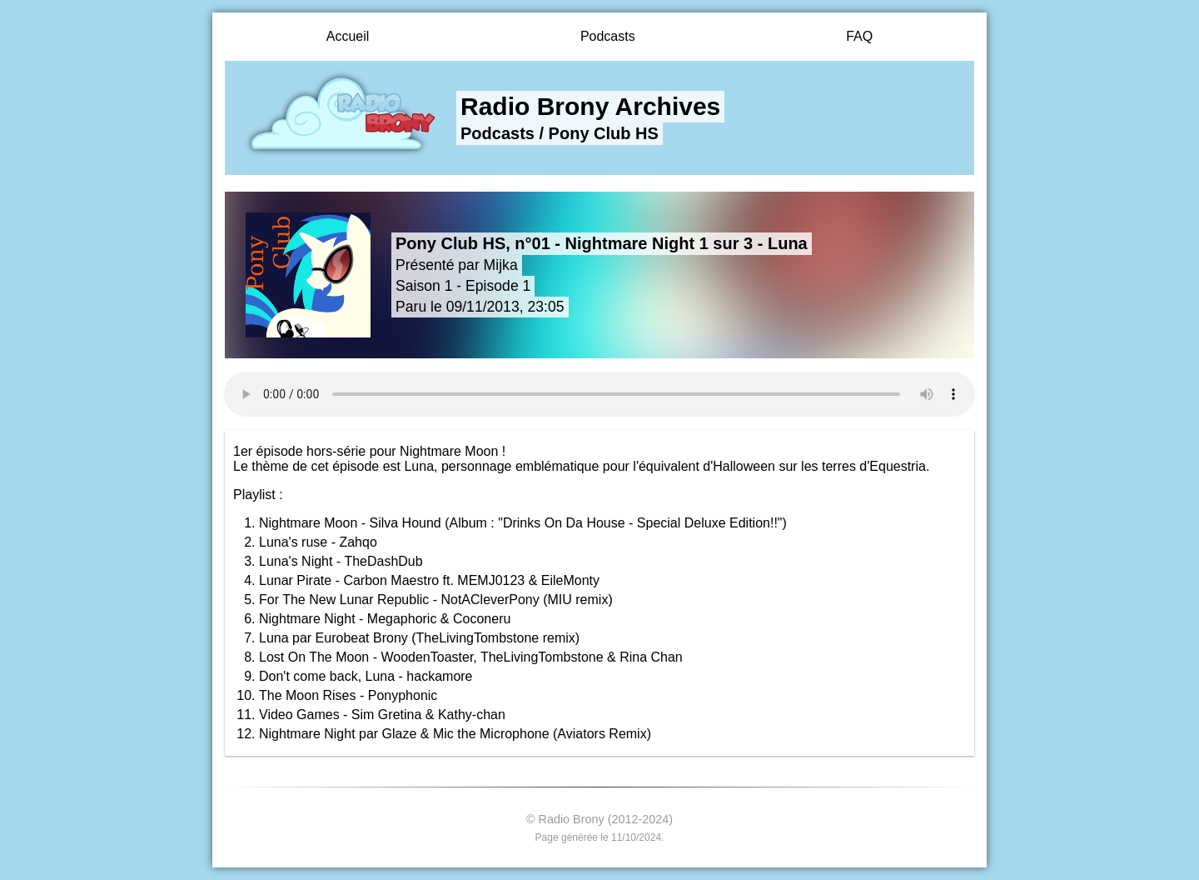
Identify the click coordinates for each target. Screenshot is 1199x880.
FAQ (859, 36)
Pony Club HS (604, 133)
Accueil (348, 36)
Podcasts (607, 36)
